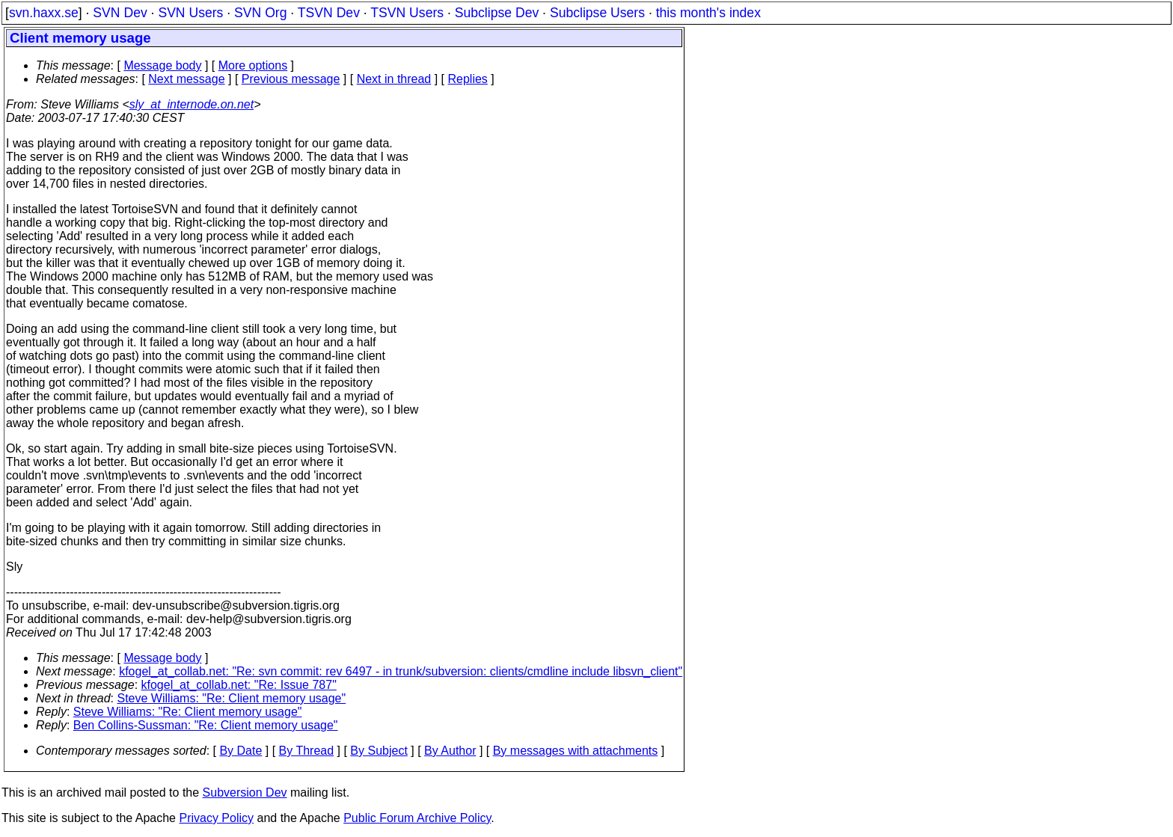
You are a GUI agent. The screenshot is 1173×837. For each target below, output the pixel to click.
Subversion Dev (245, 792)
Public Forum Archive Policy (417, 818)
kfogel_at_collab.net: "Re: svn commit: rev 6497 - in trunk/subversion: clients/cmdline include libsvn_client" (400, 671)
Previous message (291, 79)
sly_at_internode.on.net (191, 104)
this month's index (708, 12)
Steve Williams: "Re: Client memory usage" (231, 698)
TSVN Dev (329, 12)
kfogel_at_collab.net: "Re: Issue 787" (239, 684)
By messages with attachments (575, 750)
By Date (240, 750)
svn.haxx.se (44, 12)
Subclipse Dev (497, 12)
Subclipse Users (597, 12)
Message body (162, 65)
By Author (450, 750)
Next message (186, 79)
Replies (468, 79)
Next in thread (394, 79)
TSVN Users (407, 12)
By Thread (306, 750)
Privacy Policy (216, 818)
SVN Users (190, 12)
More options (253, 65)
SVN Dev (120, 12)
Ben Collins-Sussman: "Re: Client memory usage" (205, 725)
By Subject (378, 750)
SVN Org (260, 12)
